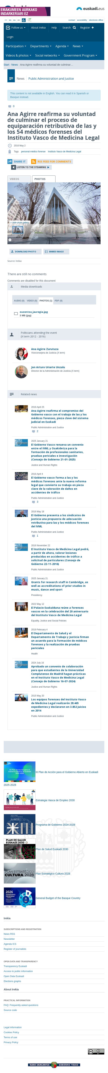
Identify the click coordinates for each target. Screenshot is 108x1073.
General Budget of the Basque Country (42, 898)
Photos (46, 300)
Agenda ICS (10, 944)
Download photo (25, 251)
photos (40, 179)
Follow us (18, 27)
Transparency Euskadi (15, 966)
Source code (10, 1010)
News (78, 46)
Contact (71, 20)
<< (6, 20)
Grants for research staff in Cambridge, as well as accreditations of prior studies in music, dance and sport (59, 585)
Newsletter (9, 939)
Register (85, 27)
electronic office (96, 20)
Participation (16, 46)
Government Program (80, 55)
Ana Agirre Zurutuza (44, 349)
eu (14, 20)
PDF (59, 300)
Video (32, 300)
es (10, 20)
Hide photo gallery (19, 222)
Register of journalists (15, 949)
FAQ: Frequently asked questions (21, 1005)
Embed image (56, 251)
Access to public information (18, 971)
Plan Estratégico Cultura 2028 (37, 873)
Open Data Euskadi (14, 976)
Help (54, 27)
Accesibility (82, 20)
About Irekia (38, 27)
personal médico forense (33, 151)
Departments (40, 46)
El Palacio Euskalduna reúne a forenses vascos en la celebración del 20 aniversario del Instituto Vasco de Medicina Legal (59, 611)
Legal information (13, 1027)
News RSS (9, 934)
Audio (19, 300)
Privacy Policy (11, 1042)
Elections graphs (12, 981)
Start (6, 64)
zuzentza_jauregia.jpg (34, 312)
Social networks (47, 55)
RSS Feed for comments (54, 161)
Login (10, 37)
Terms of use (10, 1037)
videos (14, 179)
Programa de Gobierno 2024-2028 (39, 824)
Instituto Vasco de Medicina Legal (64, 151)
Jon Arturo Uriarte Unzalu (48, 367)
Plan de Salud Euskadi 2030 (36, 849)
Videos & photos (18, 55)
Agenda (62, 46)
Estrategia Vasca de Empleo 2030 (39, 800)
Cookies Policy (11, 1032)
